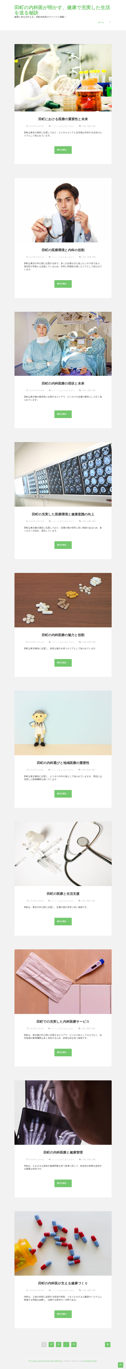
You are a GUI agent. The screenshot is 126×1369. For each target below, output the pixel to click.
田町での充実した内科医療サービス (63, 1022)
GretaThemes (90, 1361)
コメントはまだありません (63, 126)
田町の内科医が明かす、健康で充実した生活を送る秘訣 (62, 10)
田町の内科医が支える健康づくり (63, 1283)
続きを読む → (64, 151)
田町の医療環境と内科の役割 (63, 250)
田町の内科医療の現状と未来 (63, 384)
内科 (84, 126)
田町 (94, 126)
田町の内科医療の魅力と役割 (63, 635)
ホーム (101, 22)
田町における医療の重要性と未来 (63, 119)
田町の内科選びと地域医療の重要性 (63, 763)
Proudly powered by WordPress (45, 1361)
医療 (89, 126)
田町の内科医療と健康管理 (63, 1152)
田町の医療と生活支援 (63, 894)
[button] (110, 22)
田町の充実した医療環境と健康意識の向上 (63, 514)
